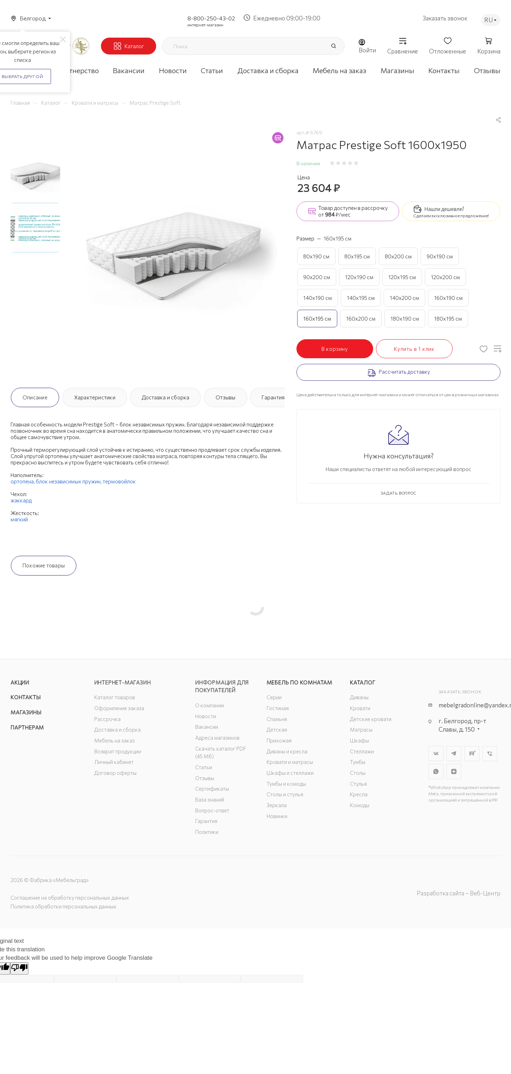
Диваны (359, 697)
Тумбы (357, 762)
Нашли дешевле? (444, 209)
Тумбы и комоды (286, 783)
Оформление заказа (119, 708)
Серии (274, 697)
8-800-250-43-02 (211, 18)
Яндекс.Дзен (453, 771)
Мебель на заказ (114, 740)
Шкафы (359, 740)
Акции (20, 682)
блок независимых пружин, (69, 481)
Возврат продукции (117, 751)
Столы (357, 773)
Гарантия (273, 397)
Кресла (359, 794)
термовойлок (119, 481)
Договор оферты (115, 773)
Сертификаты (212, 788)
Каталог (363, 682)
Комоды (359, 805)
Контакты (25, 697)
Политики (206, 832)
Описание (35, 397)
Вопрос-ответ (212, 810)
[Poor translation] (19, 968)
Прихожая (279, 740)
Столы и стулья (285, 794)
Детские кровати (370, 719)
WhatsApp (435, 771)
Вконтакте (435, 753)
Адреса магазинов (217, 737)
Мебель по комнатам (299, 682)
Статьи (203, 767)
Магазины (26, 712)
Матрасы (361, 729)
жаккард (21, 500)
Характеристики (94, 397)
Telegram (453, 753)
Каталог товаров (114, 697)
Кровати (360, 708)
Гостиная (278, 708)
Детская (277, 729)
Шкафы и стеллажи (290, 773)
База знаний (209, 799)
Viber (489, 753)
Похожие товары (44, 565)
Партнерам (27, 727)
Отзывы (225, 397)
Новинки (277, 816)
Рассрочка (107, 719)
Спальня (277, 719)
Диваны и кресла (287, 751)
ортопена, (23, 481)
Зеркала (277, 805)
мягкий (19, 519)
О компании (209, 705)
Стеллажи (362, 751)
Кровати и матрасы (290, 762)
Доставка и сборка (166, 397)
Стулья (358, 783)
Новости (205, 716)
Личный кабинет (114, 762)
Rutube (471, 753)
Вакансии (206, 726)
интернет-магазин (205, 24)
